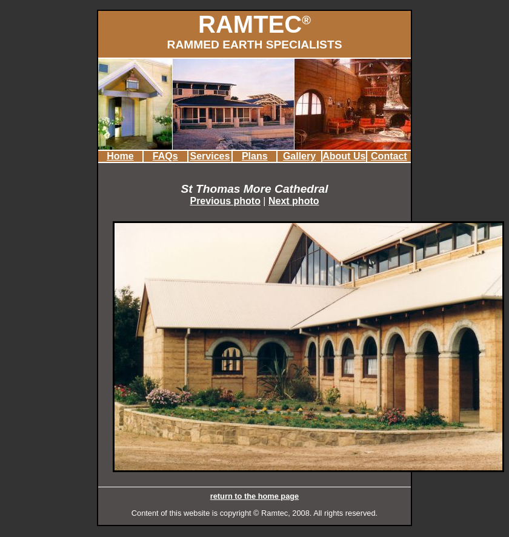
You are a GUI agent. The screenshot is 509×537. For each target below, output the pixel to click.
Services (210, 156)
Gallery (299, 156)
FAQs (165, 156)
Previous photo (225, 201)
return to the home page (254, 496)
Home (120, 156)
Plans (255, 156)
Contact (389, 156)
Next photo (293, 201)
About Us (343, 156)
